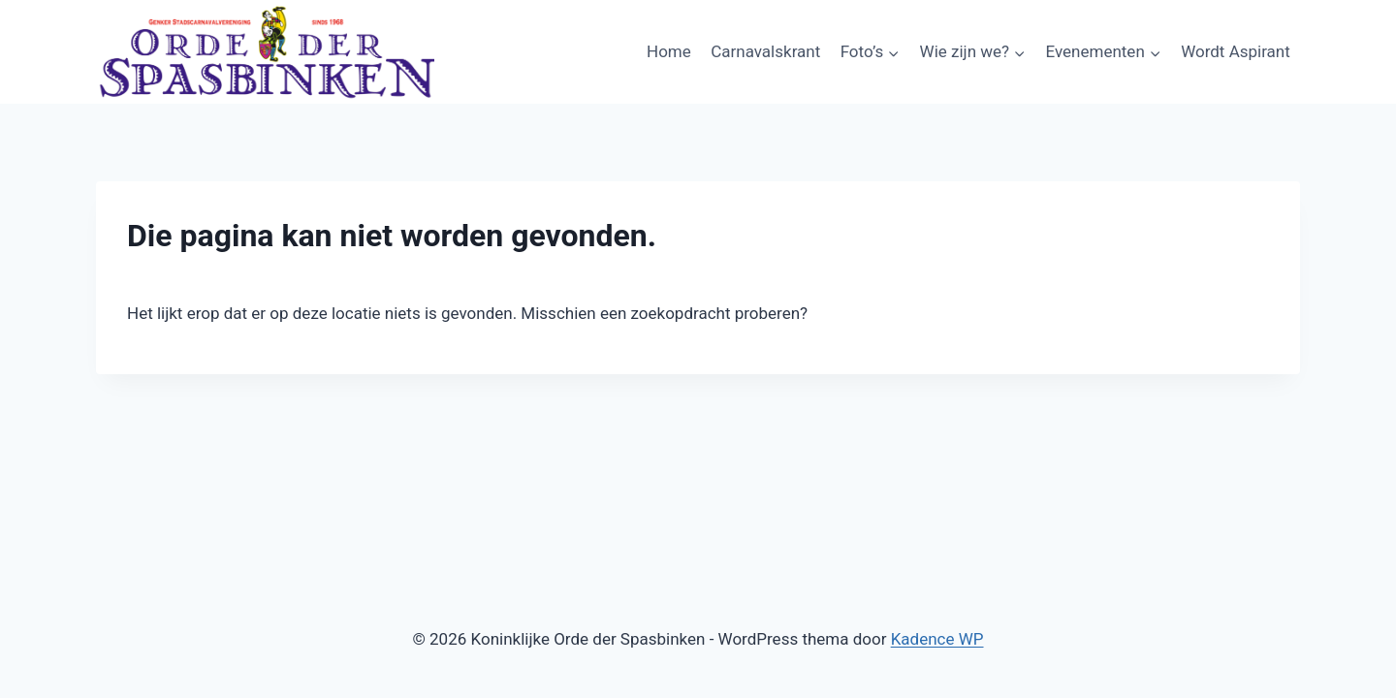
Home (669, 51)
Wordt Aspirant (1235, 51)
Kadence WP (937, 639)
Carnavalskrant (765, 51)
